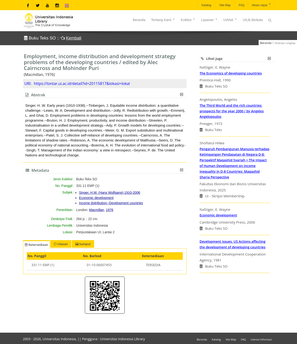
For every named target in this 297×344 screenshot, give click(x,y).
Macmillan (96, 210)
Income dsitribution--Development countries (111, 203)
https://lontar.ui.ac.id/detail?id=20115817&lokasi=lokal (82, 83)
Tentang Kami (163, 20)
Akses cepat (261, 5)
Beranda (139, 20)
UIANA (230, 20)
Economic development (96, 198)
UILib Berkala (253, 20)
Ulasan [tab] (61, 244)
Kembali (73, 38)
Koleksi (188, 20)
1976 (109, 210)
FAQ (241, 5)
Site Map (225, 5)
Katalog (206, 5)
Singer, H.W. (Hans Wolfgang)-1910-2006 (109, 192)
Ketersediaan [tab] (36, 245)
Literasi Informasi (261, 339)
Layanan (209, 20)
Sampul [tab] (82, 244)
